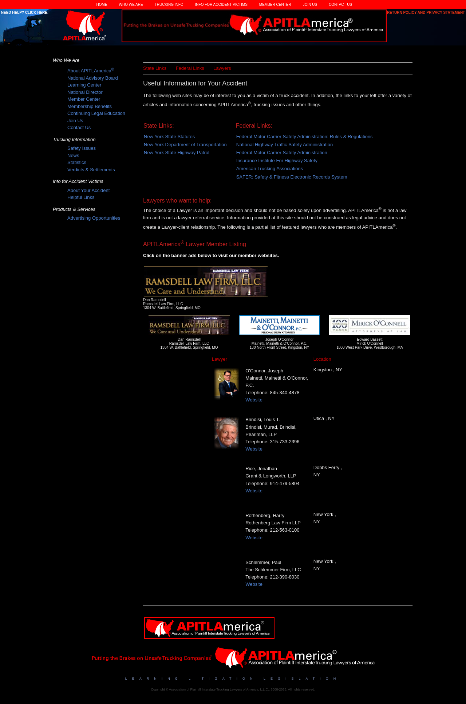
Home (101, 5)
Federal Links (190, 68)
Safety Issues (81, 148)
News (73, 155)
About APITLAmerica (90, 70)
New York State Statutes (169, 136)
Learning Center (84, 85)
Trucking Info (169, 5)
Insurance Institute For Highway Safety (276, 160)
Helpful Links (80, 197)
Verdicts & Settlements (91, 169)
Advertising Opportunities (93, 218)
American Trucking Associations (269, 168)
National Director (85, 92)
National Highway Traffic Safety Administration (284, 144)
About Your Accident (88, 190)
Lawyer (219, 359)
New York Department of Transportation (185, 144)
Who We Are (131, 5)
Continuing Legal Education (96, 113)
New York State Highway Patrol (176, 152)
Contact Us (340, 5)
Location (322, 359)
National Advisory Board (92, 78)
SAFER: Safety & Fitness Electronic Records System (291, 177)
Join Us (310, 5)
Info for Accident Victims (221, 5)
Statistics (76, 162)
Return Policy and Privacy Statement (426, 13)
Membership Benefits (89, 106)
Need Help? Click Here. (24, 13)
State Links (154, 68)
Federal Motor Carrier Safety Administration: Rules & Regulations (304, 136)
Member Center (275, 5)
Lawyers (222, 68)
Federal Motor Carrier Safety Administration (281, 152)
